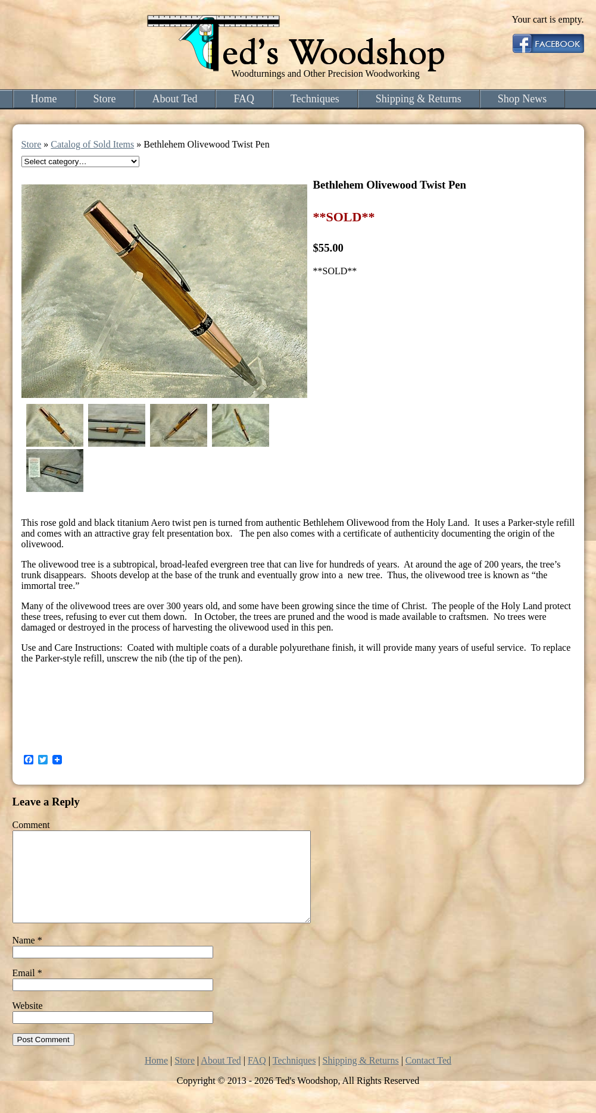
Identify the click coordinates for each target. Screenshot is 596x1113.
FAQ (243, 99)
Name (27, 958)
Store (104, 99)
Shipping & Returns (418, 99)
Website (28, 1023)
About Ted (175, 99)
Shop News (522, 99)
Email (27, 991)
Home (44, 99)
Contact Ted (428, 1078)
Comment (31, 825)
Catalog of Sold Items (92, 144)
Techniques (315, 99)
